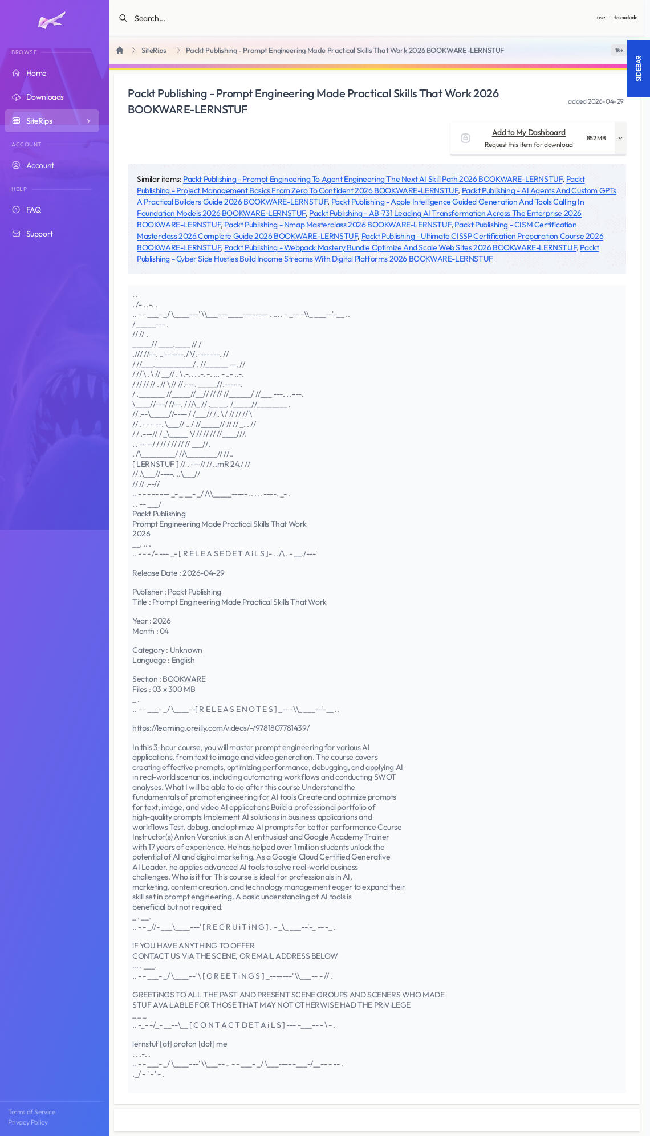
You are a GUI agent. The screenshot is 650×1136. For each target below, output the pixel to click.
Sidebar (638, 68)
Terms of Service (31, 1112)
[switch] (619, 50)
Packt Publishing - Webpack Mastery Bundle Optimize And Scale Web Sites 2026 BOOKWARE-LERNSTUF (400, 247)
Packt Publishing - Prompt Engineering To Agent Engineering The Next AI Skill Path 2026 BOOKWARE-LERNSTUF (372, 179)
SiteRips (153, 50)
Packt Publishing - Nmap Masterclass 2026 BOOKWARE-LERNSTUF (337, 224)
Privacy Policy (27, 1122)
